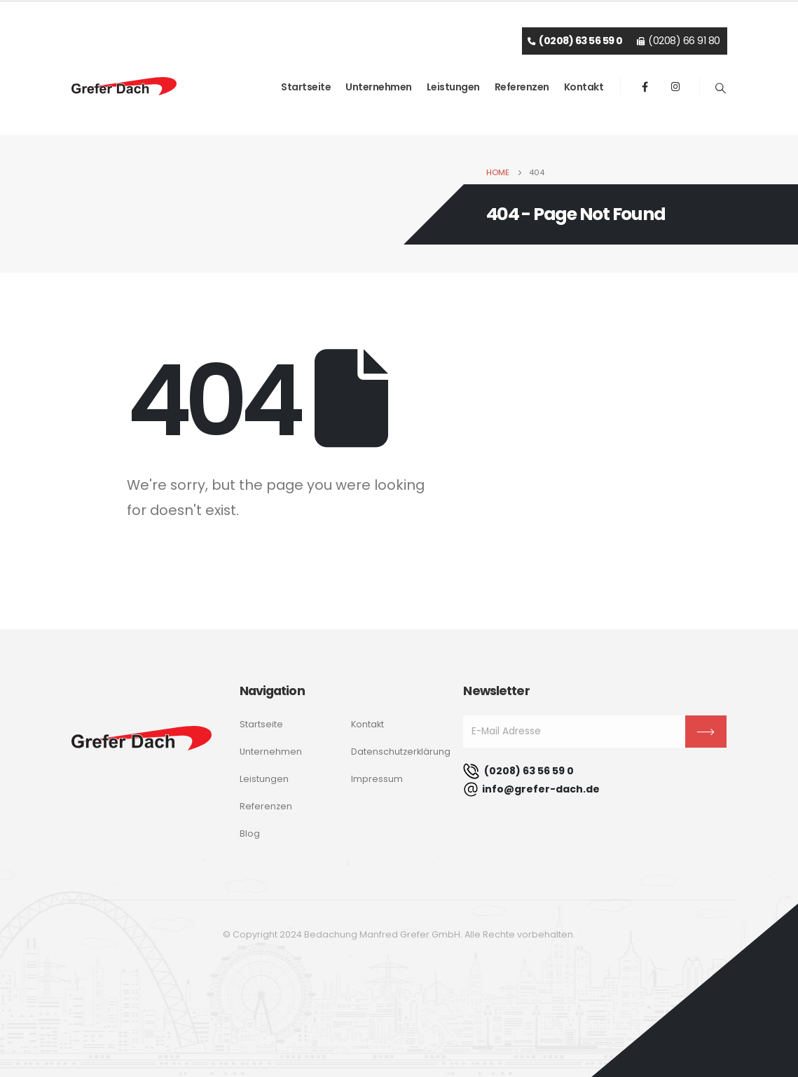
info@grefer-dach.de (531, 789)
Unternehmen (378, 87)
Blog (250, 833)
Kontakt (584, 87)
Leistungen (453, 87)
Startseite (306, 87)
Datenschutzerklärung (400, 751)
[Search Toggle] (720, 88)
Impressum (377, 779)
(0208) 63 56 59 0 (518, 771)
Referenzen (522, 87)
